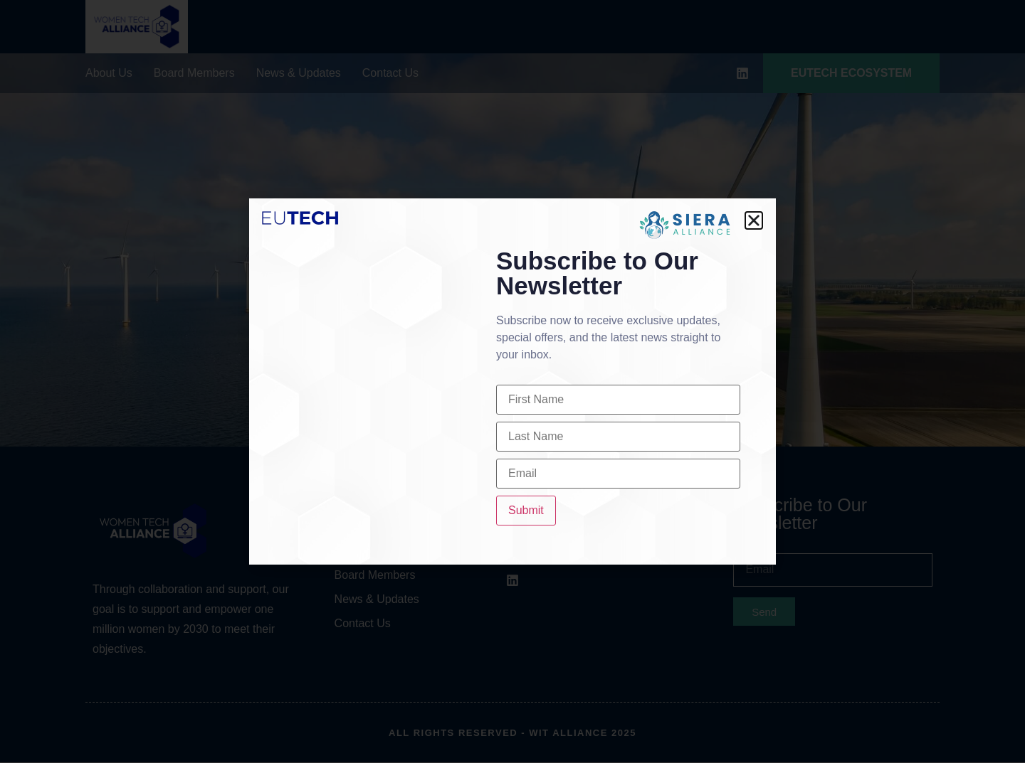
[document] (512, 381)
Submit (526, 510)
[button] (754, 220)
